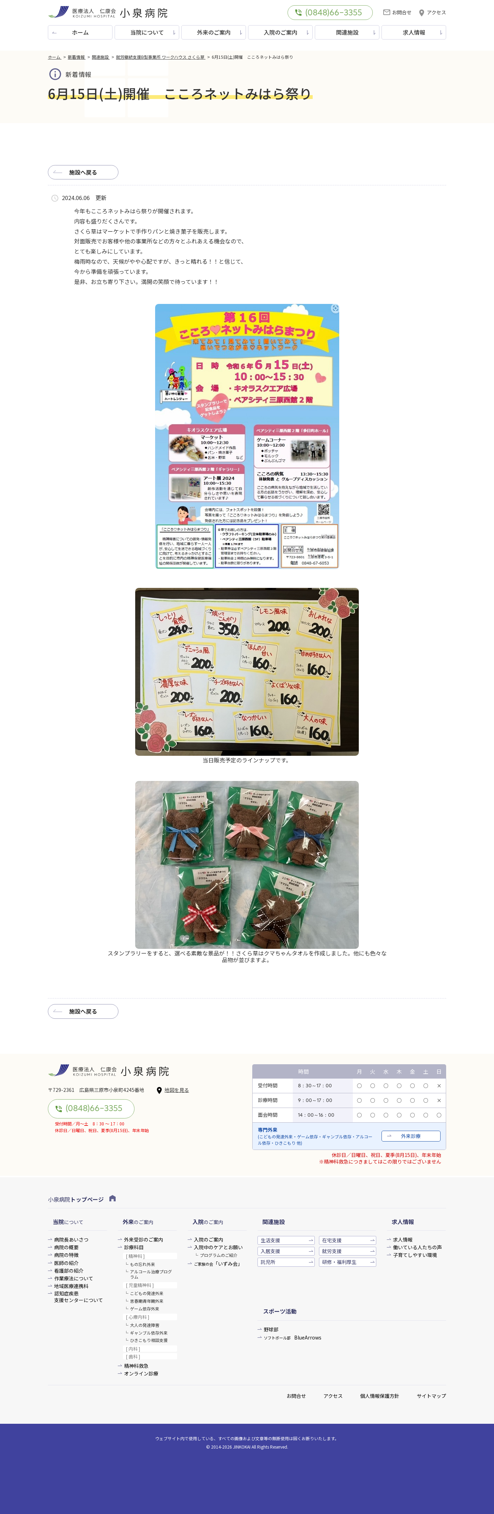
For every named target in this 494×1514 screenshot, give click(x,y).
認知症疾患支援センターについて (78, 1296)
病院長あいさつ (71, 1239)
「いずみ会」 (218, 1263)
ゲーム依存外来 (144, 1309)
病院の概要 (66, 1247)
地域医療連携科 (71, 1286)
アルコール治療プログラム (151, 1273)
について (68, 1221)
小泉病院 (82, 1199)
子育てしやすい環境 (415, 1255)
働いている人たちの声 (417, 1247)
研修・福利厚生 (339, 1261)
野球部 (271, 1329)
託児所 (268, 1261)
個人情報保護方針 (379, 1395)
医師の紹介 (66, 1263)
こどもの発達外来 (147, 1293)
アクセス (432, 12)
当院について (147, 32)
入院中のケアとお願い (218, 1247)
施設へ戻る (83, 172)
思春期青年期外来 (147, 1301)
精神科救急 (136, 1366)
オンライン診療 (141, 1373)
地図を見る (172, 1090)
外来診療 (411, 1135)
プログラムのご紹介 (219, 1255)
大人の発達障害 (144, 1325)
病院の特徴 (66, 1255)
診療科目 (134, 1247)
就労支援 (332, 1251)
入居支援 (270, 1251)
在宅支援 (332, 1240)
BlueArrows (292, 1337)
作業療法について (73, 1278)
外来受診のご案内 (143, 1239)
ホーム (80, 32)
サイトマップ (431, 1395)
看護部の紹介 (68, 1270)
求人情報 (414, 32)
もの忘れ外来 (142, 1264)
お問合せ (397, 12)
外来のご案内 (214, 32)
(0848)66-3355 (328, 13)
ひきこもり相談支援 (149, 1340)
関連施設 (347, 32)
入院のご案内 (280, 32)
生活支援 (270, 1240)
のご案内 (138, 1221)
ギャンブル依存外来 (149, 1333)
